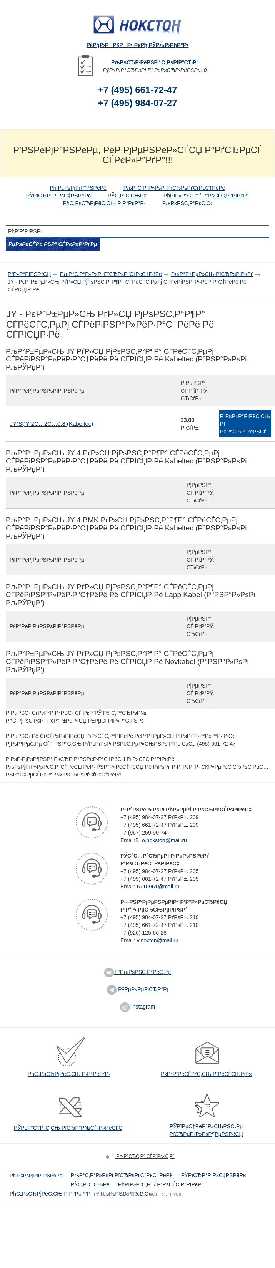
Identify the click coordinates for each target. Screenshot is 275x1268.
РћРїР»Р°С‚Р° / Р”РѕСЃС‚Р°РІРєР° (206, 195)
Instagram (137, 1007)
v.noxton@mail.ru (157, 940)
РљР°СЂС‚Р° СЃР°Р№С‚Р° (139, 1156)
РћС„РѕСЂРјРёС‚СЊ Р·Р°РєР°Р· (104, 203)
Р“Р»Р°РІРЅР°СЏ (29, 274)
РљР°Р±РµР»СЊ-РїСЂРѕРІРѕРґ (212, 274)
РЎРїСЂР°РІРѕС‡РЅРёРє (58, 195)
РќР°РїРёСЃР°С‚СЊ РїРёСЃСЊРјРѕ (206, 1074)
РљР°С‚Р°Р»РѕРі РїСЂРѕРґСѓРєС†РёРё (174, 188)
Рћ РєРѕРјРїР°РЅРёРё (78, 188)
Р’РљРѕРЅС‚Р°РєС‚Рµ (137, 972)
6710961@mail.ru (158, 886)
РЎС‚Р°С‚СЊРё (127, 195)
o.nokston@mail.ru (164, 840)
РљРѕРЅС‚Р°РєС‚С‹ (187, 203)
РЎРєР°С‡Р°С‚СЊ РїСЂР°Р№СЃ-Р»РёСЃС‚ (68, 1128)
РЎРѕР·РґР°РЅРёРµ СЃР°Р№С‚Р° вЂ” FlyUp (137, 1194)
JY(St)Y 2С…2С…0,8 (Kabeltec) (51, 423)
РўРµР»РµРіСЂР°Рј (137, 989)
